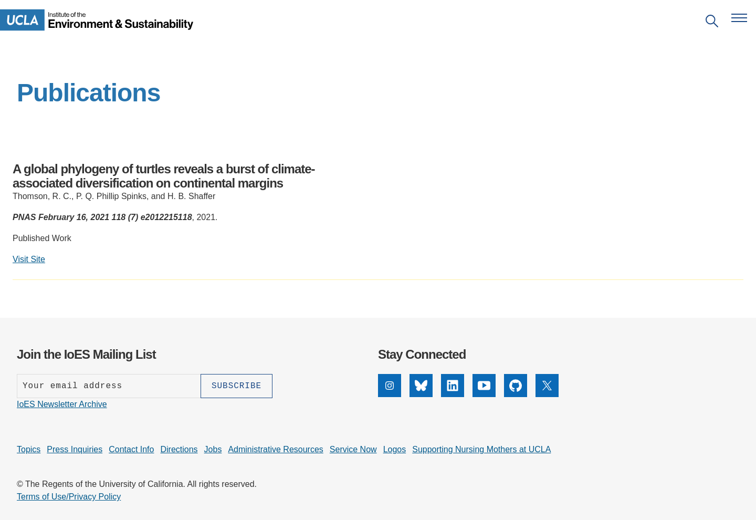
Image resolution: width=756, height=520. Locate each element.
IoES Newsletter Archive (62, 404)
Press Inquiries (74, 449)
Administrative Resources (275, 449)
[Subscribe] (236, 386)
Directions (178, 449)
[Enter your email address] (109, 386)
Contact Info (131, 449)
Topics (28, 449)
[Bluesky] (421, 394)
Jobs (213, 449)
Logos (394, 449)
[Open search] (712, 23)
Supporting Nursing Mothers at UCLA (481, 449)
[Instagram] (389, 394)
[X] (547, 394)
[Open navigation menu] (739, 17)
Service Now (353, 449)
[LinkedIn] (452, 394)
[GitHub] (515, 394)
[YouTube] (484, 394)
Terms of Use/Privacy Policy (69, 496)
